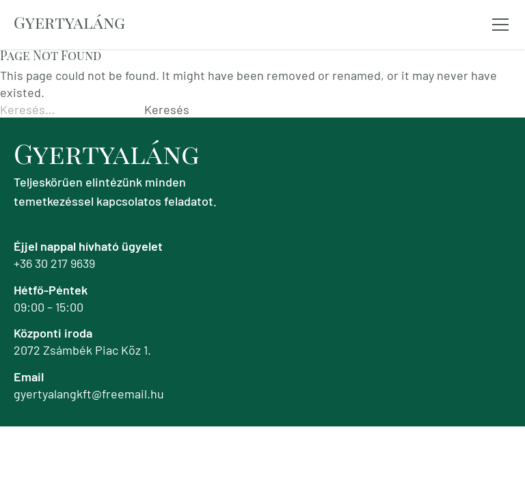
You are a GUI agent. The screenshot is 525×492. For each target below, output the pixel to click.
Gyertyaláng (69, 22)
